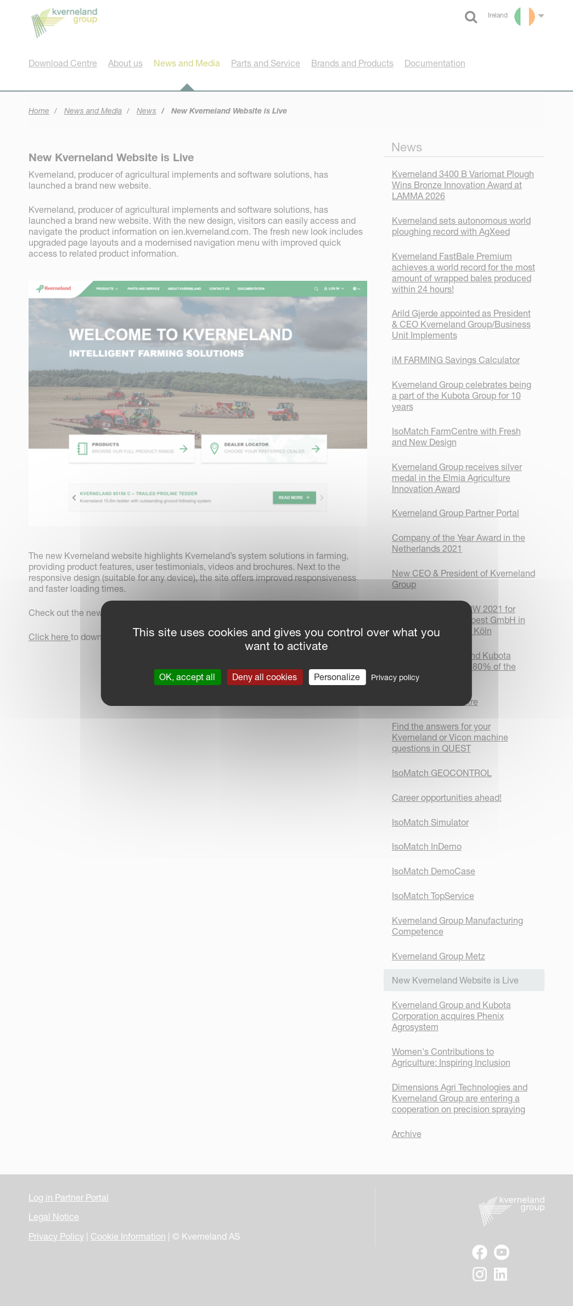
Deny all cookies (264, 676)
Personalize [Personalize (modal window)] (337, 676)
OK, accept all (187, 676)
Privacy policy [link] (395, 677)
